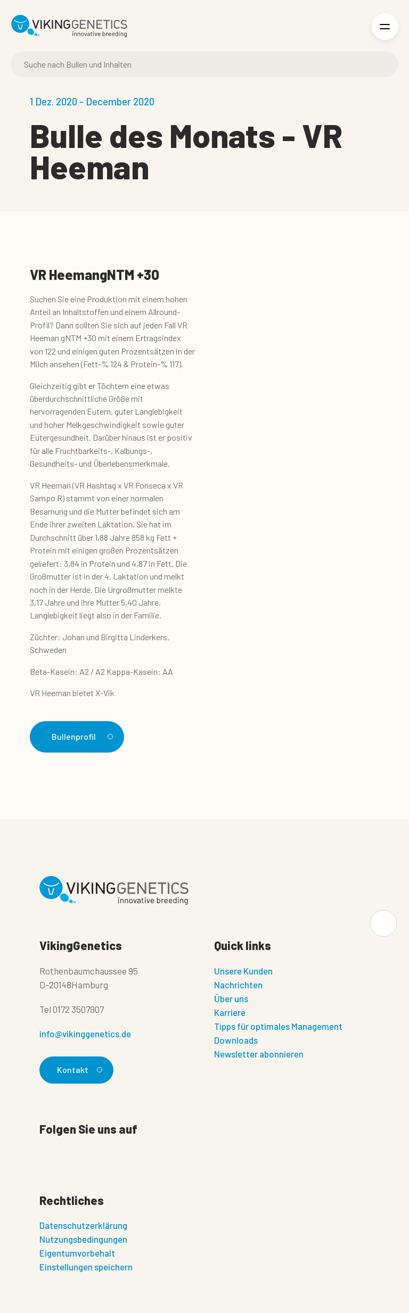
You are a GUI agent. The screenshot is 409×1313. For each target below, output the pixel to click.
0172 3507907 (78, 1009)
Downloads (236, 1040)
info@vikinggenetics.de (85, 1033)
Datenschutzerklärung (83, 1225)
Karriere (230, 1012)
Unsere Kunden (243, 970)
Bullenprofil (81, 736)
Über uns (231, 998)
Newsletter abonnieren (259, 1053)
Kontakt (78, 1069)
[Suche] (204, 64)
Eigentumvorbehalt (77, 1253)
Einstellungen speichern (86, 1266)
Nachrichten (238, 984)
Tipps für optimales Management (278, 1026)
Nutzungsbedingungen (83, 1239)
